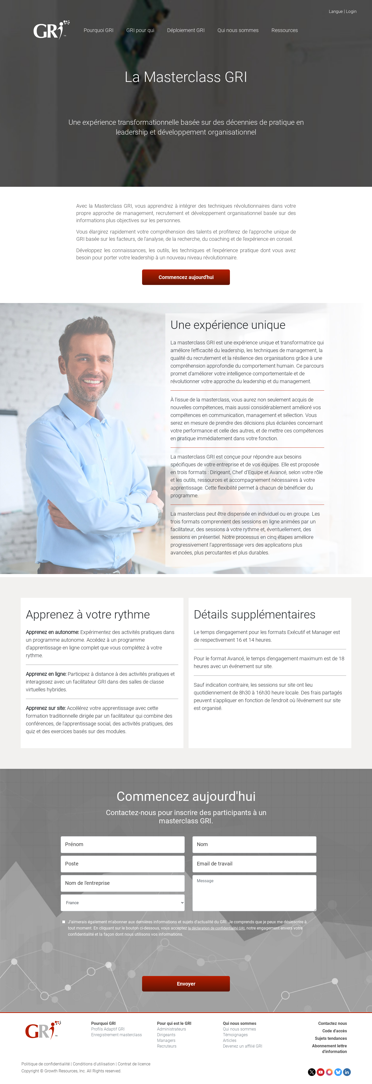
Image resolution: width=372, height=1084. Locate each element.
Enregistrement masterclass (116, 1034)
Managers (166, 1040)
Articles (229, 1040)
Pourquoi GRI (103, 1023)
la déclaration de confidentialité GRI (216, 928)
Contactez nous (332, 1023)
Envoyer (186, 984)
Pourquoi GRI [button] (98, 30)
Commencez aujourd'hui (186, 277)
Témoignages (235, 1034)
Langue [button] (336, 11)
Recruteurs (166, 1046)
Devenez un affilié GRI (242, 1046)
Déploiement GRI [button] (186, 30)
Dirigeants (166, 1034)
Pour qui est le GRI (174, 1023)
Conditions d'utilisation (94, 1064)
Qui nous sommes (239, 1023)
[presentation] (186, 957)
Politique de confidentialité (45, 1064)
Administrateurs (171, 1029)
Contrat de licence (134, 1064)
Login (351, 11)
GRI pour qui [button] (140, 30)
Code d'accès (334, 1030)
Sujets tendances (331, 1038)
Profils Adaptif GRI (108, 1029)
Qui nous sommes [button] (238, 30)
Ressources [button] (285, 30)
